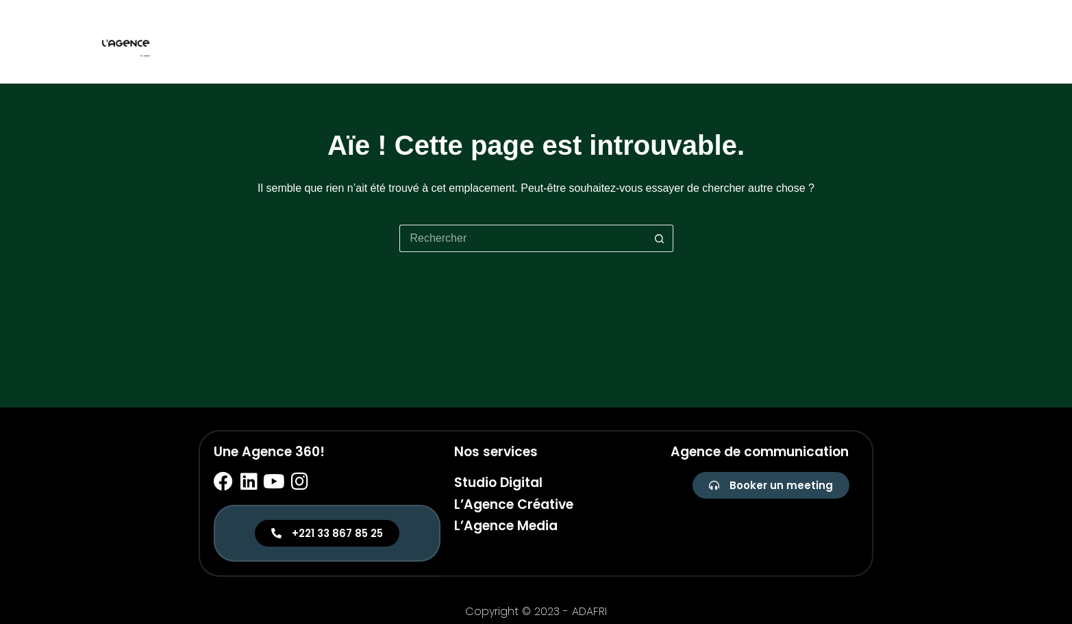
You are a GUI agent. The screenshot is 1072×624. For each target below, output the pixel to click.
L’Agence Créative (513, 504)
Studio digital (820, 41)
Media (961, 41)
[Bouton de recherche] (659, 238)
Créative (902, 41)
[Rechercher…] (522, 238)
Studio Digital (498, 482)
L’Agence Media (506, 525)
